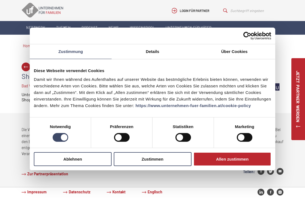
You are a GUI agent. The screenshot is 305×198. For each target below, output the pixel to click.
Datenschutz (79, 192)
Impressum (37, 192)
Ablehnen (72, 159)
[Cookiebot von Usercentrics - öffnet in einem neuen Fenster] (247, 36)
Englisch (155, 192)
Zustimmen (152, 159)
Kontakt (118, 192)
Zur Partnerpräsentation (47, 174)
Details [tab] (152, 51)
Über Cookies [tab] (234, 51)
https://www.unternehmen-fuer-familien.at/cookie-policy (193, 105)
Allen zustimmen (232, 159)
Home (28, 45)
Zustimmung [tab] (70, 51)
